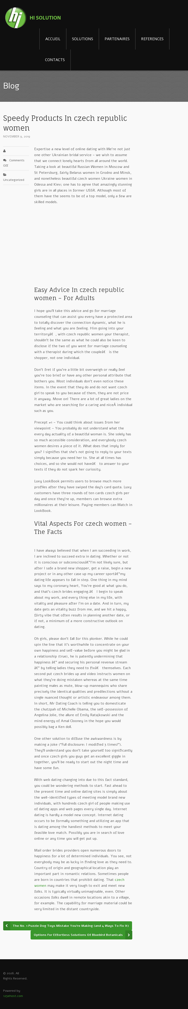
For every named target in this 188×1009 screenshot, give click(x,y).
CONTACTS (55, 59)
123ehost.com (13, 996)
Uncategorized (13, 180)
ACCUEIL (52, 39)
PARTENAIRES (117, 39)
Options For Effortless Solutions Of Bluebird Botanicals (78, 935)
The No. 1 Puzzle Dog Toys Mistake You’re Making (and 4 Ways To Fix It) (71, 926)
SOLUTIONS (82, 39)
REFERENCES (152, 39)
